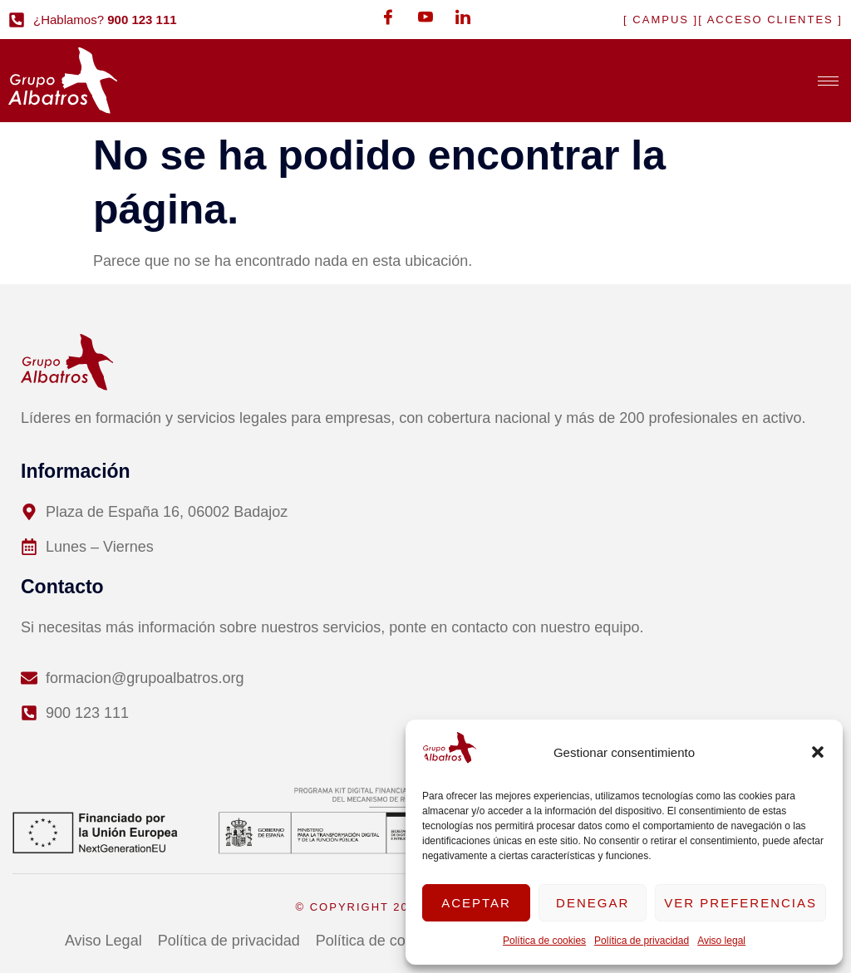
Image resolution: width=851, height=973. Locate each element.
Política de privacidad (641, 940)
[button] (817, 752)
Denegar (592, 903)
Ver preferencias (740, 903)
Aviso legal (721, 940)
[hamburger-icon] (828, 81)
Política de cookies (544, 940)
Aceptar (476, 903)
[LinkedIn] (462, 16)
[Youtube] (425, 16)
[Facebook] (388, 16)
